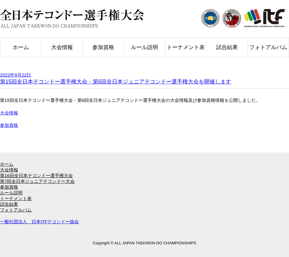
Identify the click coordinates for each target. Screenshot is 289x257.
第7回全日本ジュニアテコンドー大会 (37, 181)
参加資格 (103, 47)
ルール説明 (144, 47)
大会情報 (62, 47)
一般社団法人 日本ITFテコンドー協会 (39, 221)
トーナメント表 (186, 47)
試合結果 (227, 47)
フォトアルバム (268, 47)
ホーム (21, 47)
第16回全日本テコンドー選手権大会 (36, 175)
